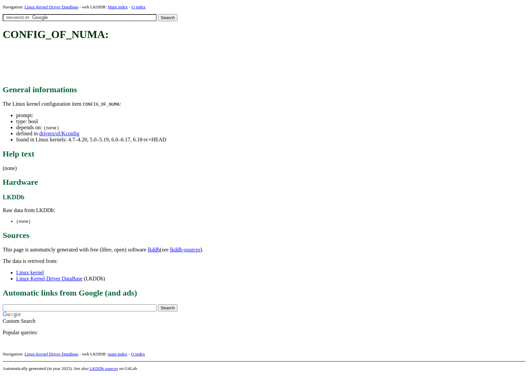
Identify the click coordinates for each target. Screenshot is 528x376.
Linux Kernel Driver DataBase (51, 6)
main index (117, 354)
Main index (118, 6)
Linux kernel (30, 273)
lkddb (154, 250)
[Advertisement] (125, 63)
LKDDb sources (104, 368)
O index (138, 6)
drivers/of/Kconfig (59, 133)
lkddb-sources (185, 250)
